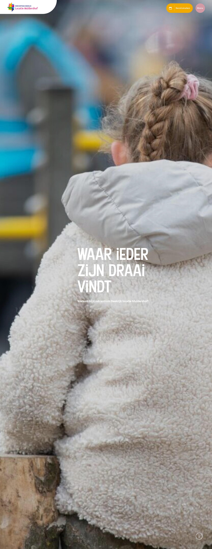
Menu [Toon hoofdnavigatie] (200, 8)
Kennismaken (183, 8)
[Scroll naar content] (199, 536)
